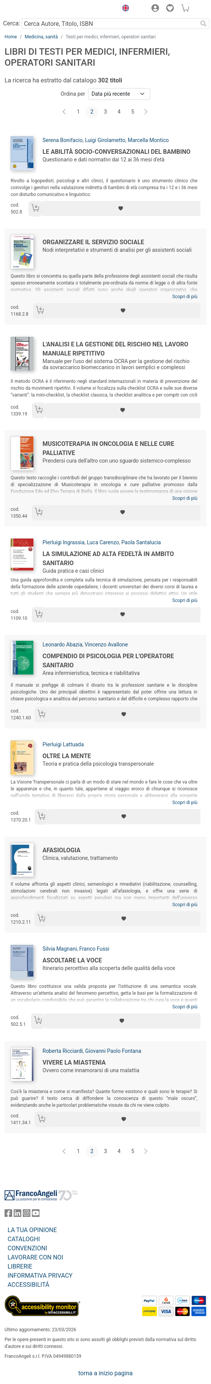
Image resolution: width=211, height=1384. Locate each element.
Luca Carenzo (103, 542)
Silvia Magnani (60, 949)
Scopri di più (184, 296)
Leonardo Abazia (62, 644)
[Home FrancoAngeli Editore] (30, 9)
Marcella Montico (148, 140)
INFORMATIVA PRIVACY (40, 1275)
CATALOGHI (24, 1239)
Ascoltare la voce (72, 960)
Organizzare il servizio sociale (93, 242)
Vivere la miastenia (74, 1062)
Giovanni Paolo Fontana (113, 1051)
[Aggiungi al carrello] (35, 208)
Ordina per (73, 94)
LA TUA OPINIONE (32, 1230)
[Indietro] (65, 112)
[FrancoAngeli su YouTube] (35, 1214)
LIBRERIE (20, 1266)
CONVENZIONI (27, 1248)
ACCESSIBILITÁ (28, 1284)
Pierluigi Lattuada (63, 744)
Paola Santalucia (141, 542)
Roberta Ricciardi (63, 1051)
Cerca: (11, 23)
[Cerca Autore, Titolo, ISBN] (109, 23)
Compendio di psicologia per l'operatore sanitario (108, 661)
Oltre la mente (67, 756)
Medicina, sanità (41, 36)
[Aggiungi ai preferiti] (121, 208)
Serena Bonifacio (63, 140)
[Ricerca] (203, 23)
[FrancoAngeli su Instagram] (26, 1214)
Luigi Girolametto (105, 140)
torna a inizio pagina (105, 1373)
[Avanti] (146, 112)
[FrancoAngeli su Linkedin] (17, 1214)
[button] (124, 9)
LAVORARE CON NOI (35, 1257)
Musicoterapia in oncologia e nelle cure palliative (108, 448)
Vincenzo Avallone (106, 644)
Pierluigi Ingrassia (64, 542)
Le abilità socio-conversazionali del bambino (117, 151)
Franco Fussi (94, 949)
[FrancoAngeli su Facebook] (8, 1214)
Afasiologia (61, 850)
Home (11, 36)
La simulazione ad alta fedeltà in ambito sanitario (108, 558)
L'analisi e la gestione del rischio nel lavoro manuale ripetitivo (115, 349)
